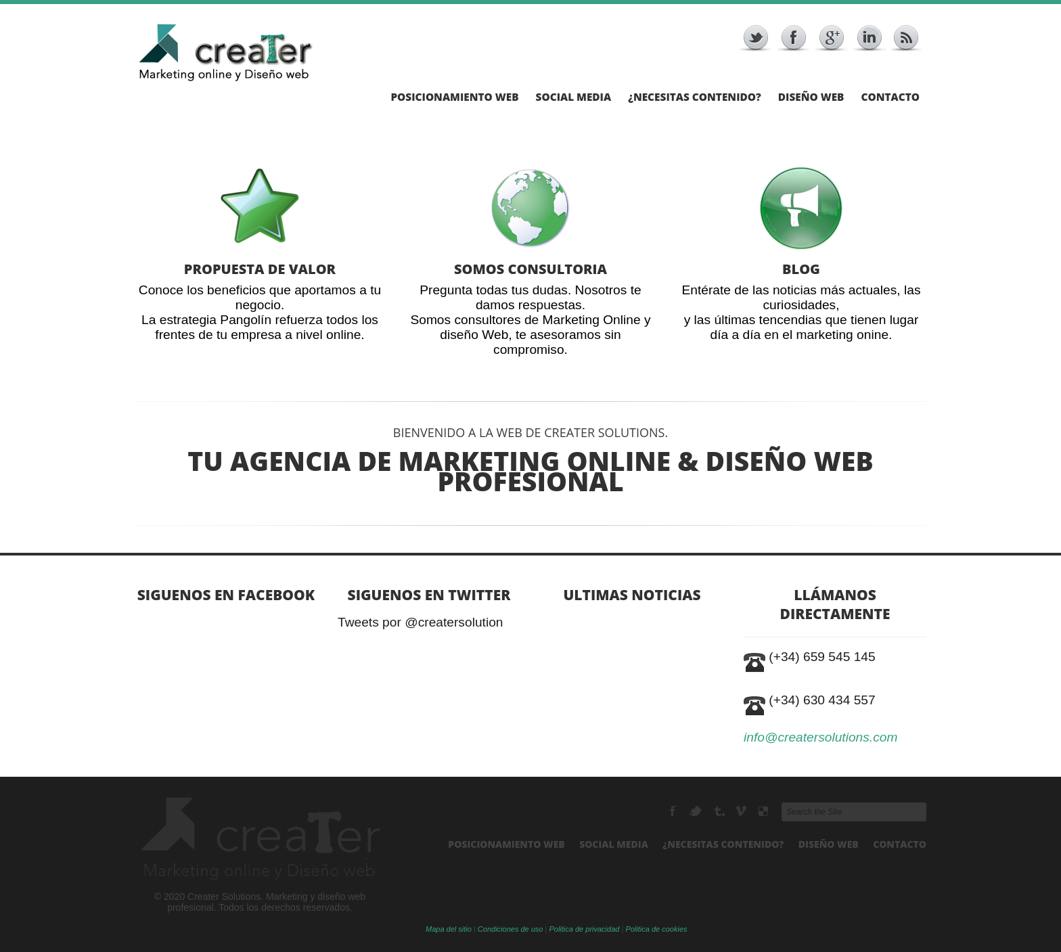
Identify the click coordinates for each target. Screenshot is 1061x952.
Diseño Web (811, 97)
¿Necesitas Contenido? (694, 97)
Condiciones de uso (510, 929)
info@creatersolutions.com (820, 737)
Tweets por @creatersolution (420, 622)
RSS (720, 811)
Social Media (574, 97)
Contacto (890, 97)
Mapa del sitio (449, 929)
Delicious (763, 811)
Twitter (696, 811)
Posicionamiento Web (454, 97)
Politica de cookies (656, 929)
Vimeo (742, 811)
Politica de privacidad (584, 929)
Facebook (674, 811)
